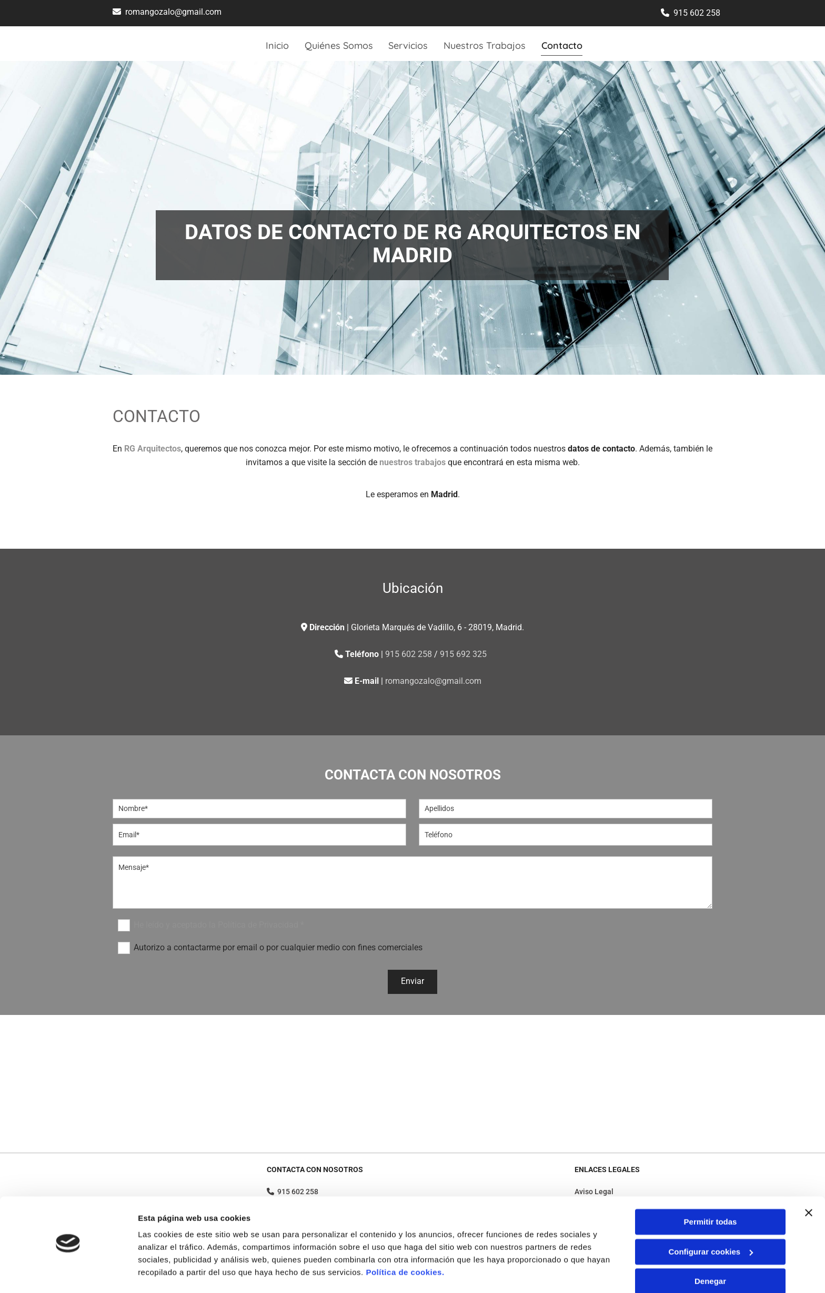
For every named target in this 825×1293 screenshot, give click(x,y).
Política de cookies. (405, 1243)
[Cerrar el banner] (808, 1183)
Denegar (710, 1252)
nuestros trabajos (412, 462)
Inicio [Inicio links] (277, 45)
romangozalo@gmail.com (173, 12)
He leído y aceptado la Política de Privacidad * (219, 924)
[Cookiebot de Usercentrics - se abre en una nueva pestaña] (68, 1272)
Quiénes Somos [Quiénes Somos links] (339, 45)
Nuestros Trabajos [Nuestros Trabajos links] (485, 45)
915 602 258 (696, 13)
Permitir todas (710, 1192)
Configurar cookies (710, 1222)
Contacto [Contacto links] (562, 45)
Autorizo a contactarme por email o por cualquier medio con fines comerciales (278, 947)
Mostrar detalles (168, 1272)
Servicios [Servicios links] (408, 45)
